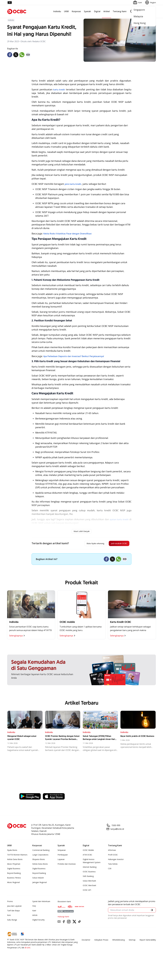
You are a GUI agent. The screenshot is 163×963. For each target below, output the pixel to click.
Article (34, 916)
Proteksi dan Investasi (67, 865)
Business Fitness (14, 879)
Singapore (139, 9)
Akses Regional (13, 883)
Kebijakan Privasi (101, 941)
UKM (66, 11)
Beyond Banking (14, 874)
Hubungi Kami (63, 917)
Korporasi (76, 11)
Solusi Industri (38, 879)
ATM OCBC (87, 856)
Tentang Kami (119, 11)
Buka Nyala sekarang (85, 544)
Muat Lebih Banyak (82, 531)
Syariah (87, 11)
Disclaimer (86, 941)
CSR (109, 869)
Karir (34, 911)
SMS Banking (88, 877)
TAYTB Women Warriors (17, 856)
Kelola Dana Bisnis (15, 860)
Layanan (61, 860)
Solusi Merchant (89, 882)
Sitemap (132, 941)
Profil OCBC (113, 856)
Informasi (112, 851)
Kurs (9, 916)
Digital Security (38, 921)
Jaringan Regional (39, 883)
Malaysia (138, 16)
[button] (151, 911)
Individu (57, 11)
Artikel (106, 11)
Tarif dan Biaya (13, 911)
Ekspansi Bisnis (38, 860)
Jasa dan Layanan (14, 907)
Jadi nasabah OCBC (116, 544)
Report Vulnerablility (148, 941)
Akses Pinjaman (13, 865)
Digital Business (13, 869)
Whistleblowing (118, 941)
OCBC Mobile (88, 851)
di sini (27, 948)
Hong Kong (140, 23)
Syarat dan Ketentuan (41, 902)
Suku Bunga (12, 921)
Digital (97, 11)
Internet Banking (89, 868)
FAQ (34, 907)
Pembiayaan (63, 856)
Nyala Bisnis (12, 851)
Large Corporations (40, 856)
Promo (10, 902)
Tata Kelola (112, 865)
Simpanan (62, 851)
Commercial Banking (40, 851)
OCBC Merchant (89, 886)
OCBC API (87, 891)
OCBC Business (89, 873)
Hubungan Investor (116, 860)
